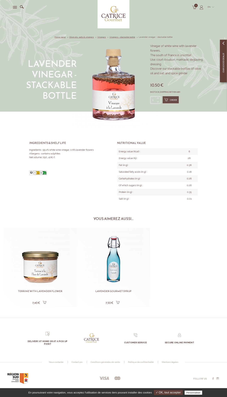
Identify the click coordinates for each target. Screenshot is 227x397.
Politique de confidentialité (141, 362)
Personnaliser (193, 392)
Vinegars (101, 37)
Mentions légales (170, 362)
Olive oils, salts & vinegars (81, 37)
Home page (60, 37)
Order (170, 100)
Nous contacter (56, 362)
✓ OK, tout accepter (168, 392)
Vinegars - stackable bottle (122, 37)
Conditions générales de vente (105, 362)
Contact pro (77, 362)
